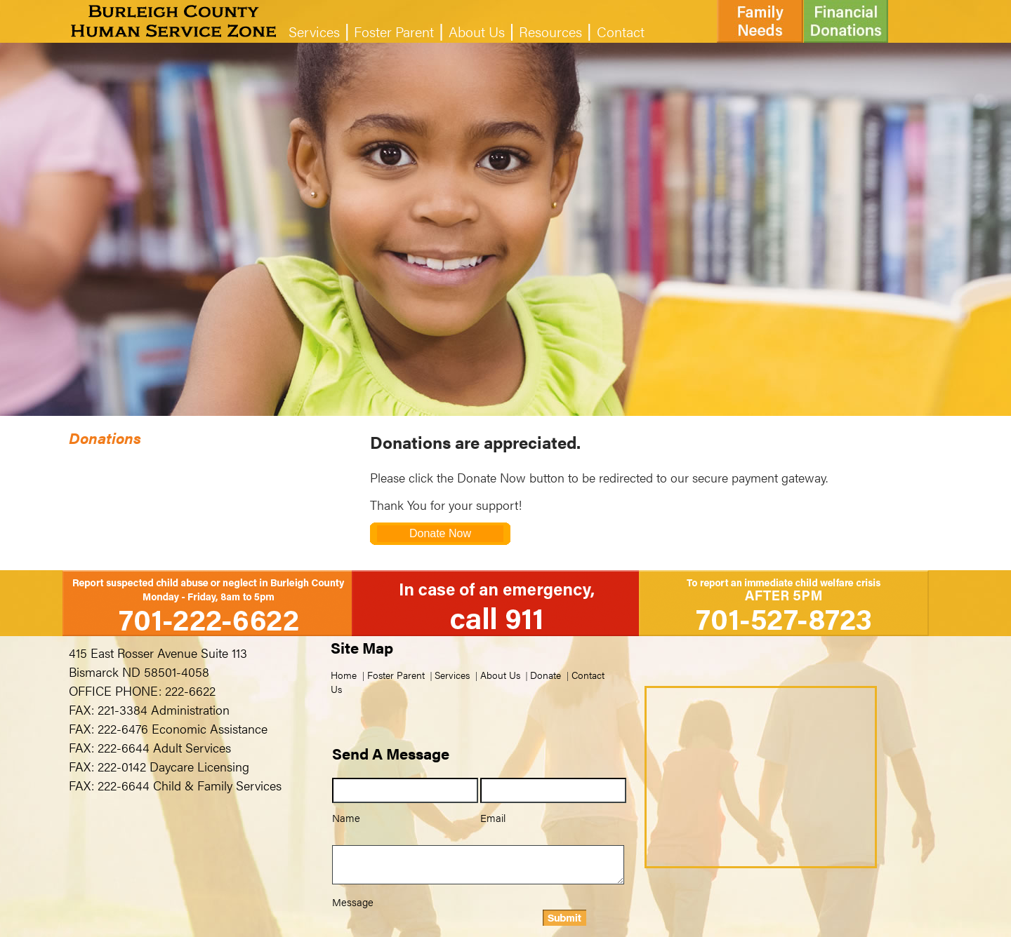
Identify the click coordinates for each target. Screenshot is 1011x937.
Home (344, 675)
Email (492, 817)
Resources (550, 31)
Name (346, 817)
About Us (477, 31)
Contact (621, 31)
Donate (545, 675)
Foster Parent (394, 31)
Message (353, 901)
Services (314, 31)
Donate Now (440, 533)
